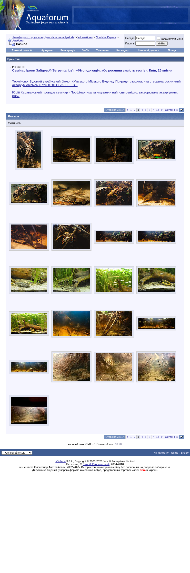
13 (157, 109)
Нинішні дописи (148, 50)
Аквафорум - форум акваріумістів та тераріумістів (43, 37)
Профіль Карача (106, 37)
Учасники (102, 50)
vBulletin (60, 461)
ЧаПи (85, 50)
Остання (171, 109)
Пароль (129, 43)
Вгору (185, 452)
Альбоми (18, 40)
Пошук (172, 50)
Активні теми (20, 50)
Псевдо (129, 38)
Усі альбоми (85, 37)
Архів (174, 452)
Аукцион (46, 50)
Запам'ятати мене (170, 38)
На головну (161, 452)
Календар (122, 50)
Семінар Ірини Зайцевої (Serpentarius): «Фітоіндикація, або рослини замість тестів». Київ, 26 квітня (92, 70)
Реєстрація (67, 50)
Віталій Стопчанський (96, 464)
